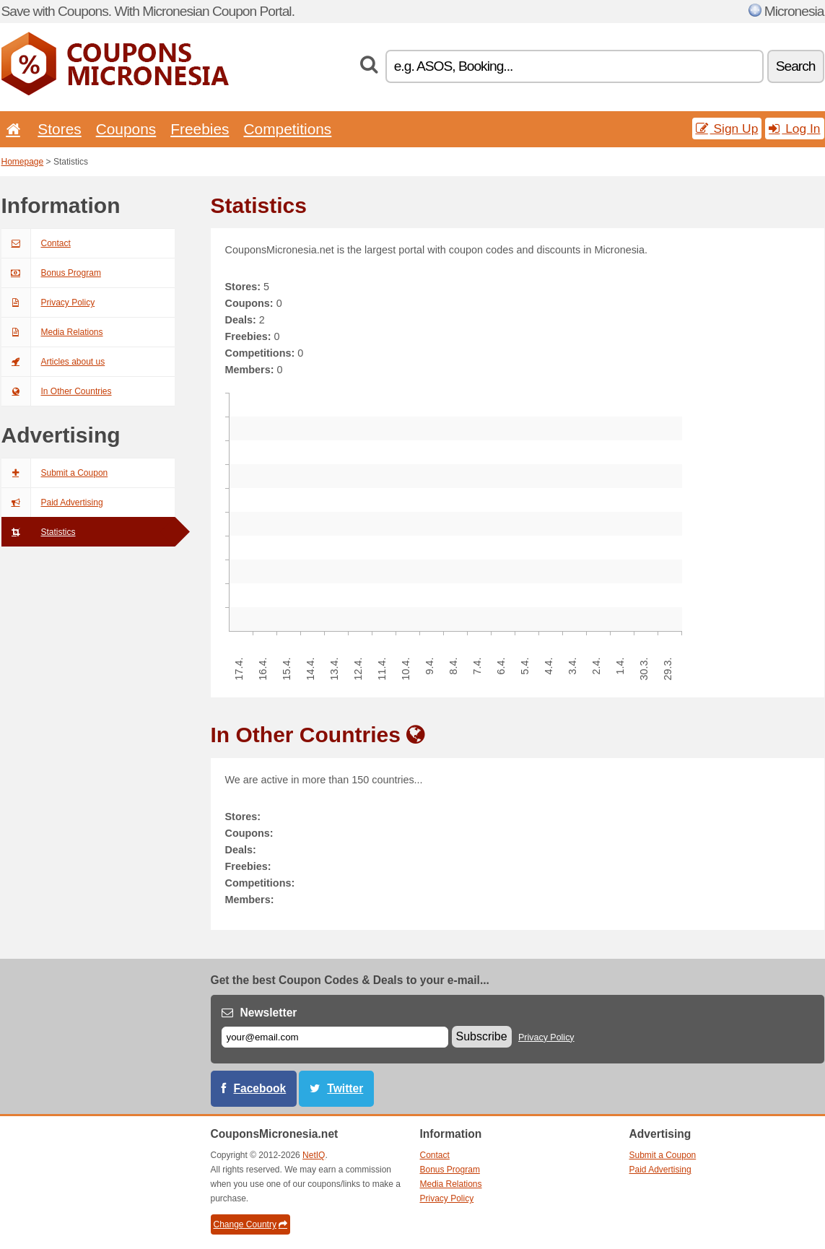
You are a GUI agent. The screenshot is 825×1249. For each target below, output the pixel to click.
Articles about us (53, 361)
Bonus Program (51, 272)
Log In (794, 128)
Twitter (345, 1088)
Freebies (199, 129)
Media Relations (52, 332)
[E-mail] (335, 1037)
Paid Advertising (52, 502)
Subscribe (481, 1036)
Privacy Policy (48, 302)
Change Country (250, 1224)
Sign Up (727, 128)
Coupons (126, 129)
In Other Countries (56, 391)
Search (796, 66)
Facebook (260, 1088)
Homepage (22, 162)
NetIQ (313, 1155)
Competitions (287, 129)
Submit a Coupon (54, 472)
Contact (36, 243)
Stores (59, 129)
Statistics (38, 532)
